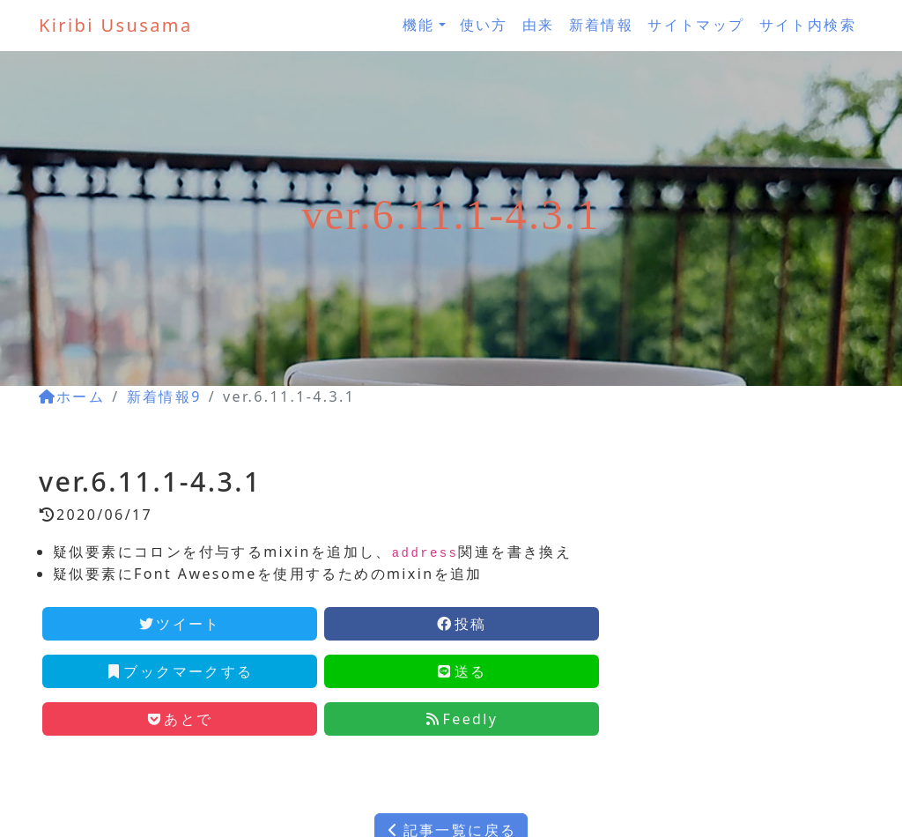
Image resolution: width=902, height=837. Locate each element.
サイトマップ (695, 24)
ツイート (179, 623)
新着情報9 (164, 396)
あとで (179, 719)
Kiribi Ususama (116, 25)
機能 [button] (419, 24)
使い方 (484, 24)
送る (462, 671)
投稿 (462, 623)
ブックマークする (179, 671)
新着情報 (601, 24)
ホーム (72, 396)
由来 (538, 24)
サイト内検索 (807, 24)
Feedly (462, 719)
